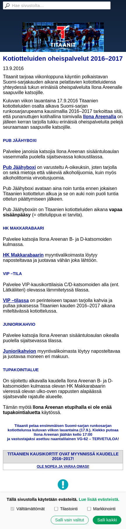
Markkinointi (101, 508)
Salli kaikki (107, 520)
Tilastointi (66, 508)
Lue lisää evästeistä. (99, 499)
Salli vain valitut (69, 520)
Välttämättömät (27, 508)
